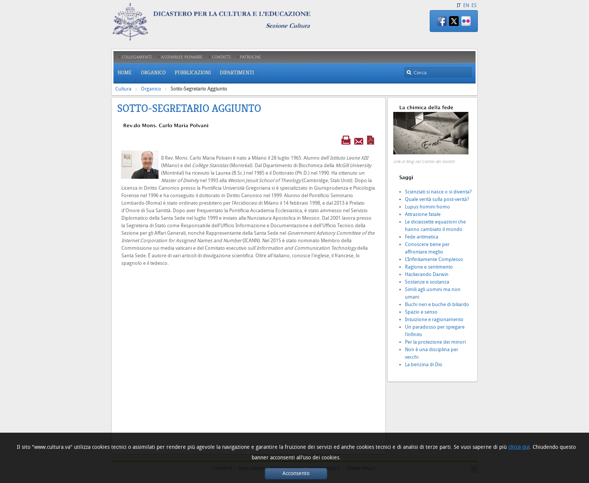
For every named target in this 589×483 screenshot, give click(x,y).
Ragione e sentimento (429, 267)
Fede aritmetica (421, 237)
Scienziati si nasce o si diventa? (438, 192)
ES (474, 5)
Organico (151, 89)
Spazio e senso (421, 312)
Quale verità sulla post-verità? (437, 199)
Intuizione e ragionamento (434, 319)
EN (466, 5)
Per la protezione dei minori (435, 342)
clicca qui (519, 447)
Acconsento (296, 473)
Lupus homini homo (427, 207)
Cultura (123, 89)
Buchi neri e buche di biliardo (437, 304)
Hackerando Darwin (427, 274)
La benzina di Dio (424, 364)
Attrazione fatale (423, 214)
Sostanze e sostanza (427, 282)
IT (459, 5)
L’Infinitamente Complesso (434, 259)
